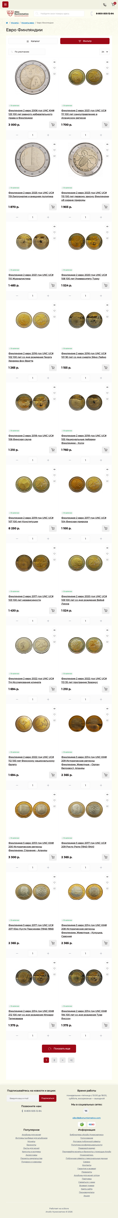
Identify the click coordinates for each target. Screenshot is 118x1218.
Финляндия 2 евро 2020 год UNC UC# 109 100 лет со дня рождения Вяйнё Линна (84, 600)
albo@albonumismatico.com (87, 1118)
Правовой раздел (86, 1148)
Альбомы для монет (31, 1134)
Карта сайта (86, 1189)
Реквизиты (87, 1172)
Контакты (86, 1165)
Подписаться (47, 1098)
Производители (86, 1192)
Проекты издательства (31, 1158)
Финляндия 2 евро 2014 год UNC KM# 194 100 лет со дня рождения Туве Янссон (84, 1015)
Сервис (86, 1162)
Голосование (86, 1138)
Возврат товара (86, 1185)
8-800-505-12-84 (105, 13)
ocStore (65, 1208)
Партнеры (87, 1179)
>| (71, 1060)
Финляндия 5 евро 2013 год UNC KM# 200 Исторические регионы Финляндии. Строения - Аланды (31, 847)
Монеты (15, 23)
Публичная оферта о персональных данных (87, 1158)
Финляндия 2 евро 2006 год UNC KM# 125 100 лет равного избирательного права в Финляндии (31, 114)
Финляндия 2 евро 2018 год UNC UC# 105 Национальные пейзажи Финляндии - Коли (83, 439)
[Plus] (48, 135)
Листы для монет (31, 1148)
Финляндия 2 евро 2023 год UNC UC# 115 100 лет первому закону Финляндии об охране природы (85, 196)
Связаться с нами (86, 1182)
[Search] (37, 13)
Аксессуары (31, 1155)
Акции (87, 1196)
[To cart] (53, 124)
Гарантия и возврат (86, 1168)
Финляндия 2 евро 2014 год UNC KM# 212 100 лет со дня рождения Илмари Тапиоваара (31, 1015)
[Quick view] (54, 62)
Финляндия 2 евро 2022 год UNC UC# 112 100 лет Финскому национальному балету (31, 761)
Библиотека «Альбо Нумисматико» (87, 1134)
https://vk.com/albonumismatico (86, 1111)
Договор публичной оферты (86, 1141)
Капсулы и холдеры (31, 1151)
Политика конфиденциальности (86, 1145)
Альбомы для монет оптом (87, 1175)
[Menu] (5, 4)
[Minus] (17, 135)
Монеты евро (27, 23)
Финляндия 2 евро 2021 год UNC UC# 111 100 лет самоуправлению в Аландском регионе (83, 114)
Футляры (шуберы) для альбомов (31, 1138)
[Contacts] (104, 4)
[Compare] (54, 73)
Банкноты (31, 1145)
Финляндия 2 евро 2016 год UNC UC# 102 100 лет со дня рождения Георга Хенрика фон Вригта (30, 357)
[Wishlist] (54, 68)
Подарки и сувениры (31, 1162)
